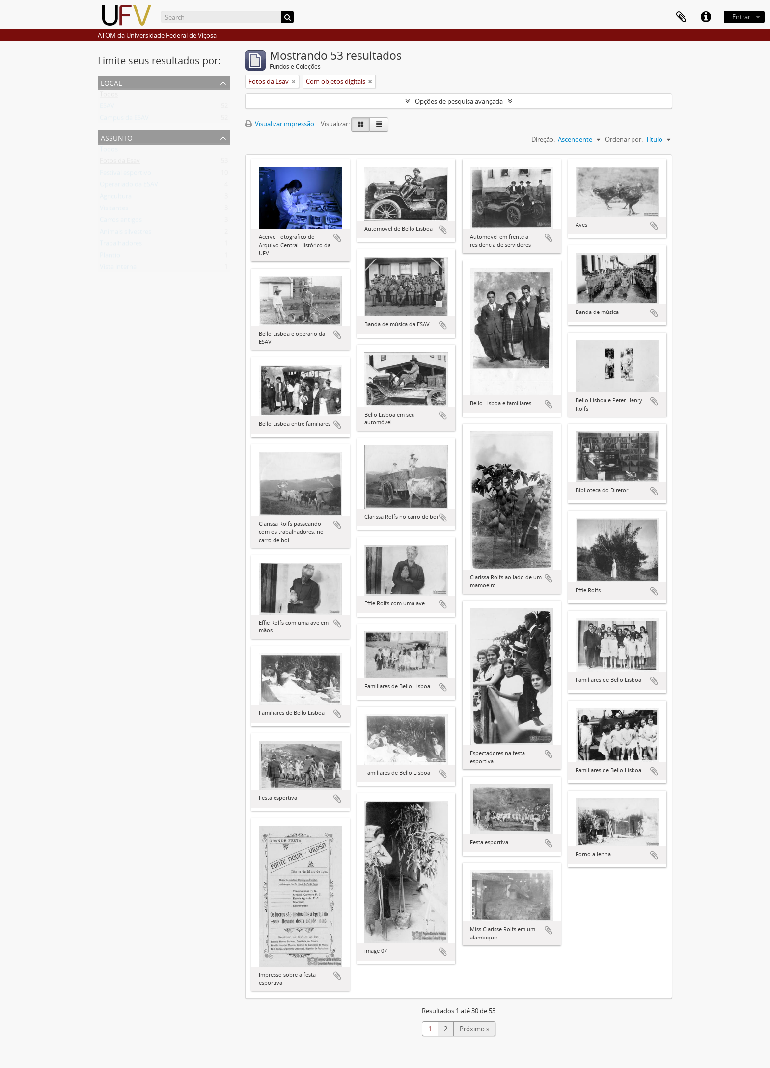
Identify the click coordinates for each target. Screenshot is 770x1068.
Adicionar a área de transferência (337, 238)
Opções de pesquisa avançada (459, 101)
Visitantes (114, 210)
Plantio (110, 257)
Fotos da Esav (120, 162)
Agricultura (116, 198)
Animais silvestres (125, 233)
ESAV (107, 108)
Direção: (543, 139)
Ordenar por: (624, 139)
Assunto (117, 137)
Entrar (741, 16)
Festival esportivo (125, 174)
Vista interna (118, 268)
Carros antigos (121, 221)
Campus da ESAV (124, 119)
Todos (109, 96)
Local (111, 82)
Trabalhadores (121, 245)
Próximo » (474, 1028)
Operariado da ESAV (129, 186)
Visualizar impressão (279, 123)
